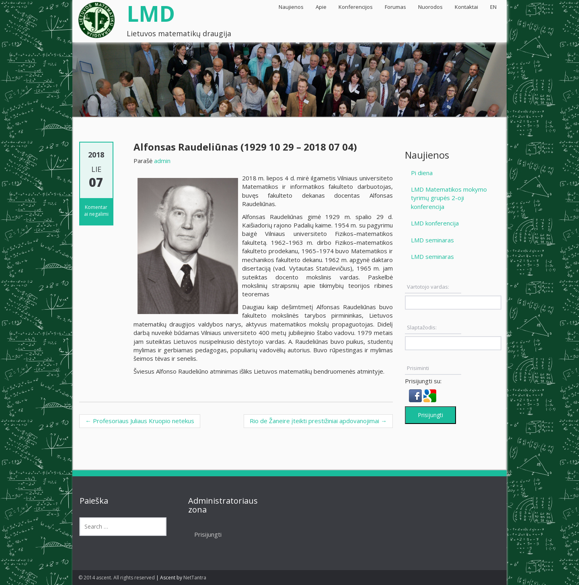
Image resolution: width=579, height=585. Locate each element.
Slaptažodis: (422, 327)
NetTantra (194, 577)
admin (162, 161)
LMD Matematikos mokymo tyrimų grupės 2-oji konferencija (449, 198)
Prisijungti (430, 415)
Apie (321, 6)
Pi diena (422, 173)
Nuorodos (430, 6)
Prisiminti (418, 368)
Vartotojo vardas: (428, 286)
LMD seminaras (432, 240)
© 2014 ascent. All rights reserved (116, 577)
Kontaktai (466, 6)
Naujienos (291, 6)
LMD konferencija (435, 223)
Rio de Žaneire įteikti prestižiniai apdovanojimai (318, 421)
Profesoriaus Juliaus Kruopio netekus (139, 421)
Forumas (395, 6)
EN (493, 6)
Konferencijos (356, 6)
